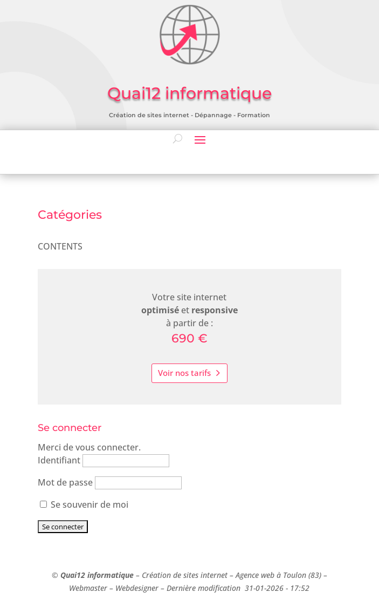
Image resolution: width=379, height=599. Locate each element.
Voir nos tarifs (184, 372)
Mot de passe (65, 482)
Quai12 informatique (97, 575)
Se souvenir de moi (84, 504)
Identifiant (59, 460)
